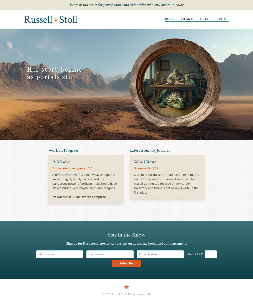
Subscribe (127, 263)
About (205, 19)
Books (170, 19)
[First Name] (59, 254)
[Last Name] (110, 254)
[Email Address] (160, 254)
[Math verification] (211, 254)
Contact (222, 19)
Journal (187, 19)
